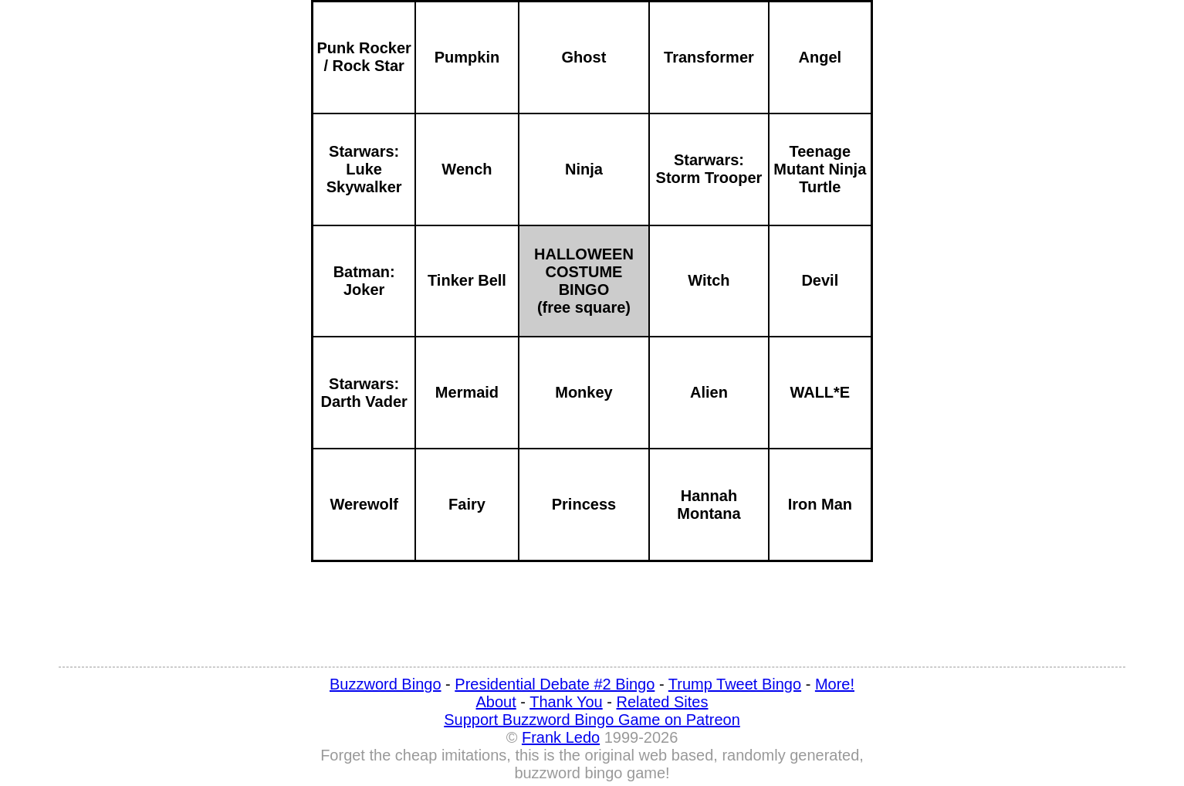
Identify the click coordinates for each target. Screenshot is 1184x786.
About (496, 701)
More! (834, 684)
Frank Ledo (561, 737)
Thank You (566, 701)
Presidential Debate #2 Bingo (555, 684)
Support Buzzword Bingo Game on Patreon (592, 719)
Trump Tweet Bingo (734, 684)
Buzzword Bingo (385, 684)
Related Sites (663, 701)
